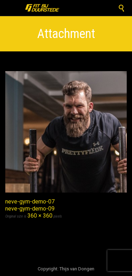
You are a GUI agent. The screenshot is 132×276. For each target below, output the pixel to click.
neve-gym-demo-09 (30, 208)
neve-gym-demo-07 (30, 201)
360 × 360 (39, 215)
